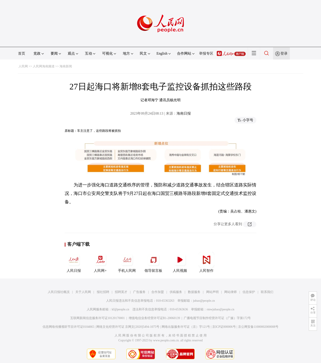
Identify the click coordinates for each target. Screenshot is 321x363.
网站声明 (212, 292)
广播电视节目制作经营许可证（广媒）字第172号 (217, 318)
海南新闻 (66, 66)
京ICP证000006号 (224, 326)
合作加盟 (157, 292)
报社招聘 (103, 292)
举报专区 (206, 53)
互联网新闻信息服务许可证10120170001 (97, 318)
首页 (21, 53)
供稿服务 (176, 292)
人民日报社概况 (59, 292)
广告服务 (139, 292)
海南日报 (184, 113)
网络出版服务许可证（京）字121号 (186, 326)
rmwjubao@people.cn (220, 309)
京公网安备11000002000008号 (258, 326)
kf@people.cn (120, 309)
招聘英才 (121, 292)
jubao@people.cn (204, 300)
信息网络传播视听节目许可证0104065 (68, 326)
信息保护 (249, 292)
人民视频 (180, 262)
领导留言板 (153, 262)
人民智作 (206, 262)
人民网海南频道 (44, 66)
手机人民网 (127, 262)
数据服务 (194, 292)
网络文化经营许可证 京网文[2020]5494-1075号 (128, 326)
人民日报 (74, 262)
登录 (284, 53)
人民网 (23, 66)
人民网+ (100, 262)
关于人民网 (83, 292)
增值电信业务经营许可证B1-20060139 (154, 318)
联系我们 (267, 292)
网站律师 (230, 292)
